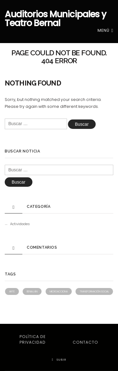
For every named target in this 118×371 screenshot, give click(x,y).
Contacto (85, 342)
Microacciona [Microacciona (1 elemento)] (59, 291)
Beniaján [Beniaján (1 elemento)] (32, 291)
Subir (59, 359)
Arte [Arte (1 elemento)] (12, 291)
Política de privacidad (33, 339)
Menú (105, 30)
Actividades (20, 223)
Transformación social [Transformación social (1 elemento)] (94, 291)
